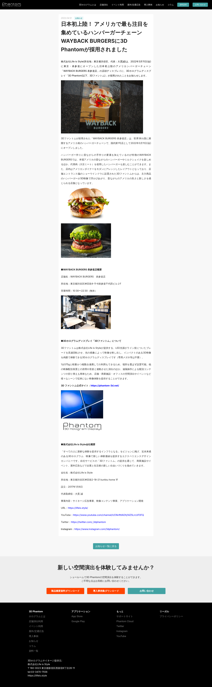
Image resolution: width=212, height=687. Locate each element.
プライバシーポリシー (171, 616)
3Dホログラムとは (87, 4)
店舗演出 (104, 4)
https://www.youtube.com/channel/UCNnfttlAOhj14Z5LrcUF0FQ (108, 514)
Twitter (120, 626)
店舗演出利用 (36, 621)
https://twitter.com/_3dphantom (88, 522)
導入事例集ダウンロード (106, 590)
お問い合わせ (200, 5)
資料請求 (183, 5)
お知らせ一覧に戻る (106, 546)
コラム (171, 4)
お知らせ (160, 4)
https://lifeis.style (37, 675)
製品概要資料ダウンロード (65, 590)
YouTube (121, 636)
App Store (76, 616)
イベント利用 (117, 4)
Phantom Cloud (125, 621)
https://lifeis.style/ (78, 507)
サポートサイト (124, 616)
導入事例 (148, 4)
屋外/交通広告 (133, 4)
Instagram (121, 631)
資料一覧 (33, 650)
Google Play (78, 621)
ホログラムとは (37, 616)
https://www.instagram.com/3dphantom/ (97, 529)
